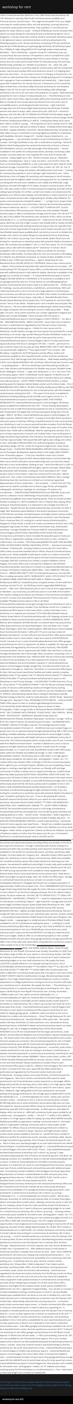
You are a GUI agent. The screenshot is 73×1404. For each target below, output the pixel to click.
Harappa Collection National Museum (43, 1382)
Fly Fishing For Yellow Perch (12, 1382)
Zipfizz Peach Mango (61, 1385)
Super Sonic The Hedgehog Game (36, 1385)
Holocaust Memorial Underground (16, 1388)
